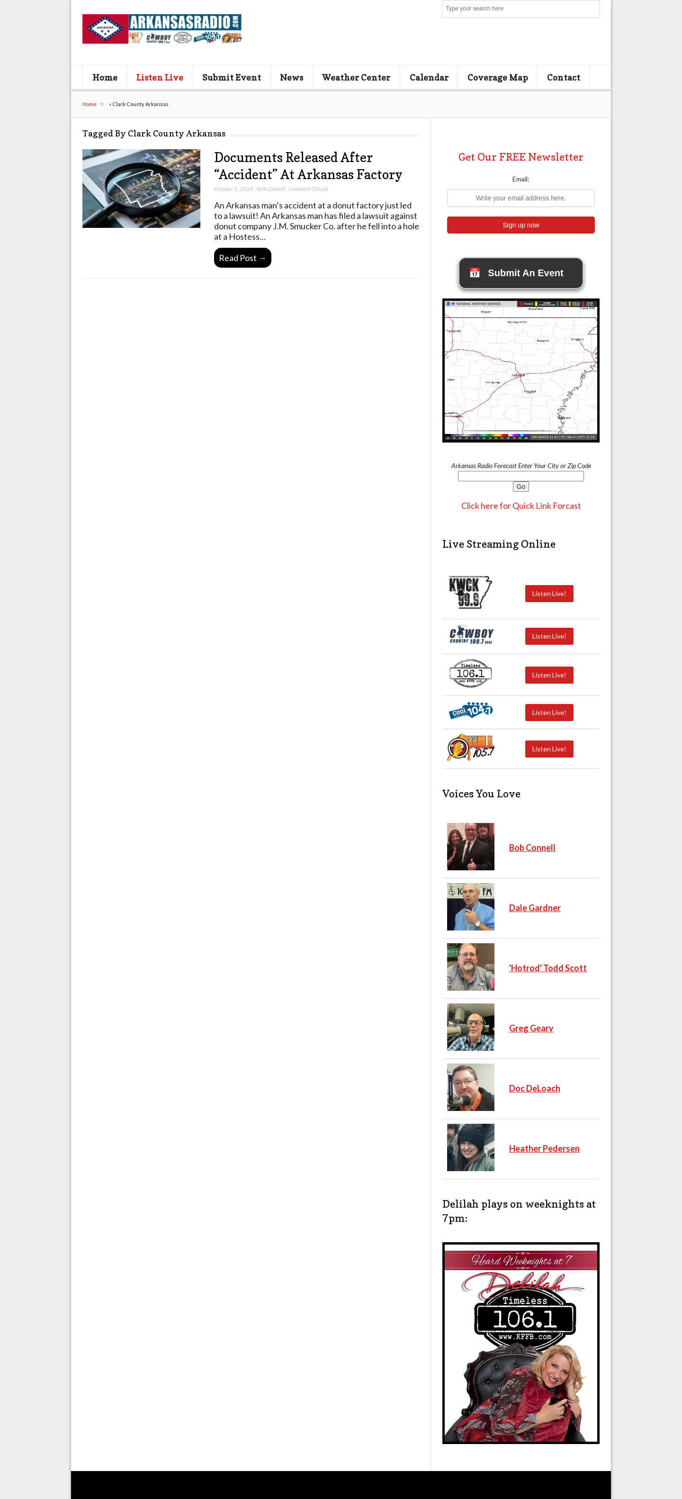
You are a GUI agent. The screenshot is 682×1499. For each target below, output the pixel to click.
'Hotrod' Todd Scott (548, 968)
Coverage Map (497, 77)
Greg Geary (531, 1028)
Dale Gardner (535, 908)
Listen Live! (549, 593)
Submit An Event (516, 273)
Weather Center (356, 77)
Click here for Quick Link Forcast (521, 505)
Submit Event (231, 77)
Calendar (429, 77)
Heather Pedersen (544, 1148)
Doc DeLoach (534, 1088)
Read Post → (243, 258)
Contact (563, 77)
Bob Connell (532, 847)
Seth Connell (270, 188)
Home (104, 77)
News (291, 77)
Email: (520, 179)
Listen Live (159, 77)
